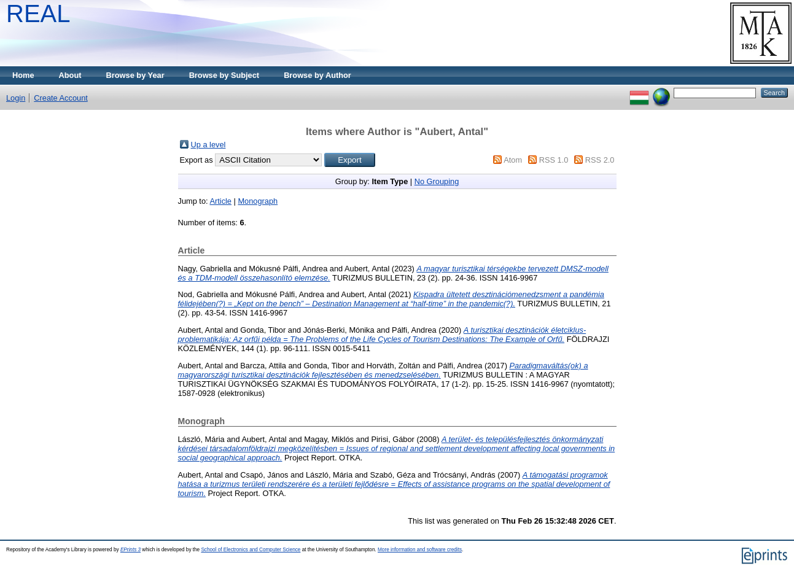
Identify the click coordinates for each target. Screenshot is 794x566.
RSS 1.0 (554, 160)
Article (220, 201)
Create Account (61, 98)
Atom (513, 160)
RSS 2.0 (600, 160)
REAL (38, 13)
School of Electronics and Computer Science (250, 549)
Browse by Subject (224, 75)
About (70, 75)
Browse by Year (135, 75)
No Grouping (437, 181)
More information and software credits (420, 549)
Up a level (208, 144)
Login (15, 98)
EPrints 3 (130, 549)
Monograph (258, 201)
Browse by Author (317, 75)
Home (23, 75)
